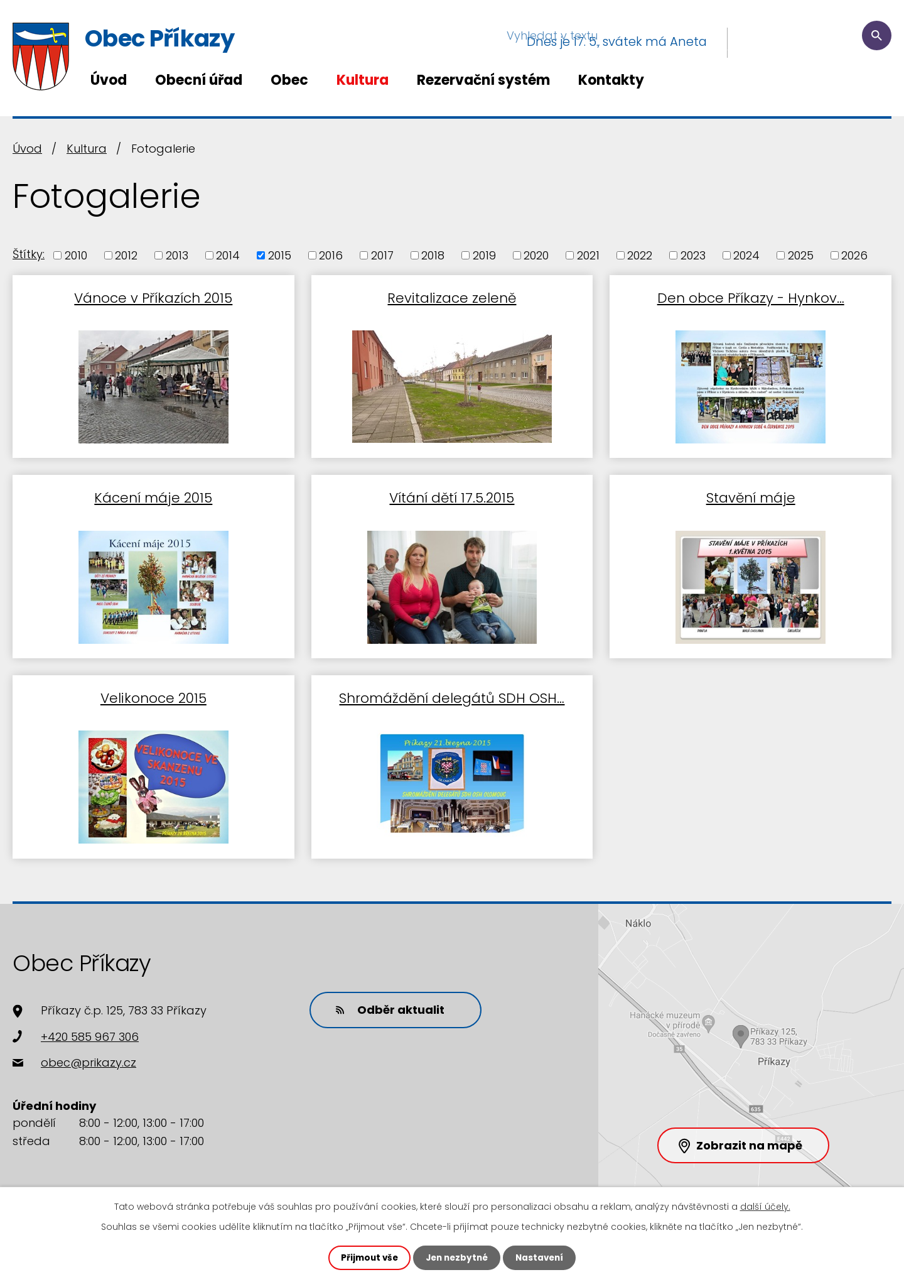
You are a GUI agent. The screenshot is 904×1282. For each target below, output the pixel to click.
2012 (126, 255)
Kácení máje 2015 (153, 494)
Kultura (362, 80)
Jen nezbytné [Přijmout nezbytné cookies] (457, 1257)
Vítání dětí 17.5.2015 (451, 494)
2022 (639, 255)
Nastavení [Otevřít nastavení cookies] (542, 1257)
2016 (331, 255)
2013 (177, 255)
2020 (536, 255)
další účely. (765, 1206)
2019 (484, 255)
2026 (854, 255)
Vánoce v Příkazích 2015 (153, 296)
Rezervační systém (483, 80)
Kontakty (611, 80)
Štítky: (29, 254)
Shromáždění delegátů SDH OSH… (451, 692)
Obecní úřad (198, 80)
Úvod (108, 80)
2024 (746, 255)
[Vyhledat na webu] (815, 41)
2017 (382, 255)
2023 (693, 255)
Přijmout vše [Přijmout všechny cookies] (366, 1257)
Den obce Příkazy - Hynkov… (750, 296)
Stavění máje (750, 494)
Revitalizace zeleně (451, 296)
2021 (588, 255)
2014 (228, 255)
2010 (76, 255)
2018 (432, 255)
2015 (279, 255)
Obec (289, 80)
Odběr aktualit (386, 1003)
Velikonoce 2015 (153, 692)
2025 (801, 255)
